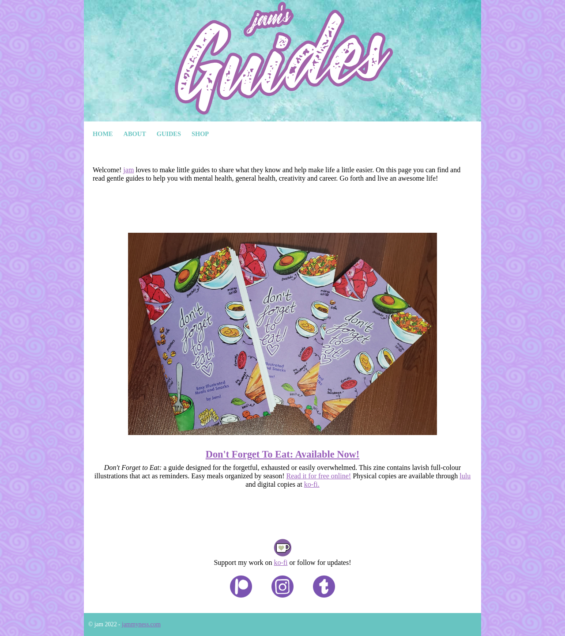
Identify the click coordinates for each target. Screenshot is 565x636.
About (135, 133)
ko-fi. (312, 484)
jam (128, 170)
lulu (465, 476)
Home (103, 133)
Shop (200, 133)
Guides (169, 133)
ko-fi (280, 562)
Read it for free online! (318, 476)
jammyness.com (141, 624)
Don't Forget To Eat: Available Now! (283, 454)
